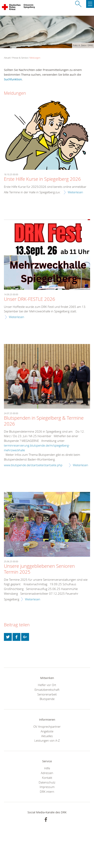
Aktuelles (47, 736)
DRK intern (47, 792)
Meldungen (35, 57)
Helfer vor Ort (47, 685)
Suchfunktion (13, 79)
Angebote (47, 731)
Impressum (47, 787)
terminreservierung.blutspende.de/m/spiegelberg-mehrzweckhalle (37, 447)
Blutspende (47, 699)
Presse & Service (20, 57)
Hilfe (47, 768)
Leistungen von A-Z (47, 740)
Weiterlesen (75, 192)
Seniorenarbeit (47, 694)
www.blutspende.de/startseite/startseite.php (33, 465)
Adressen (47, 773)
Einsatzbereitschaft (47, 690)
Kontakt (47, 778)
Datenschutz (47, 782)
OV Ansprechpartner (47, 726)
